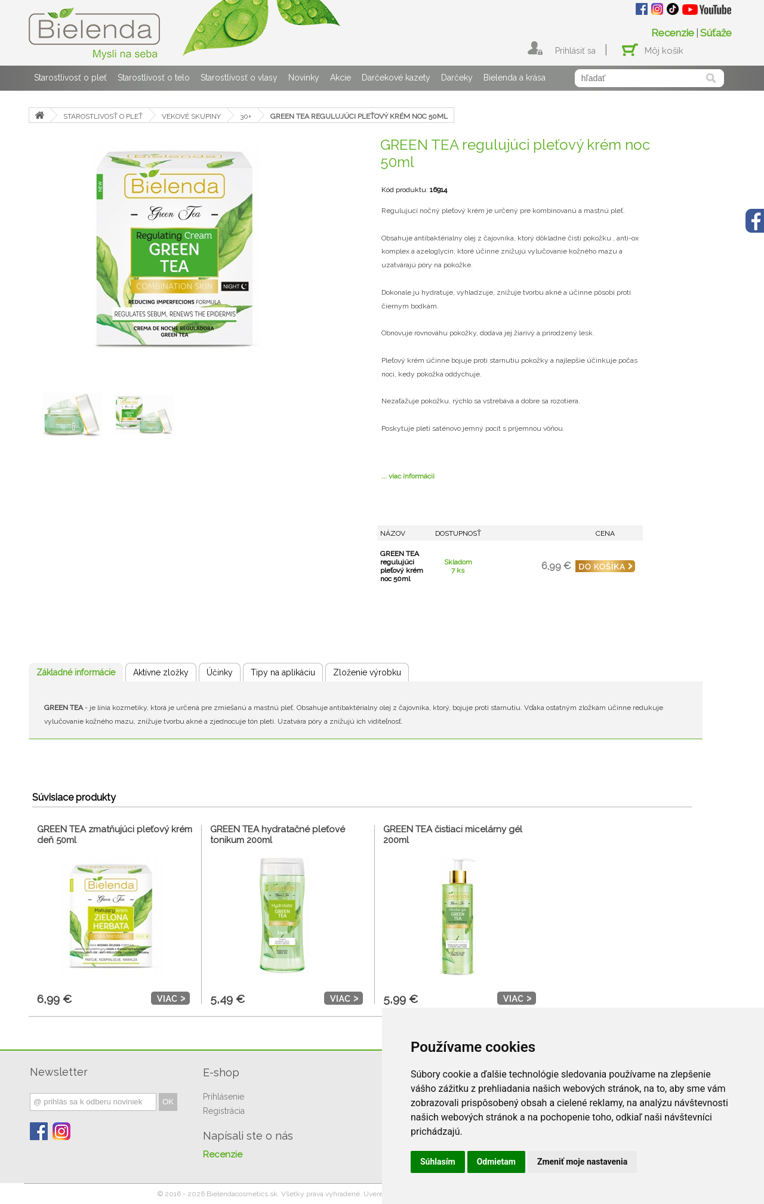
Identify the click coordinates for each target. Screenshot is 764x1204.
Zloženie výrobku (367, 672)
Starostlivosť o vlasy (239, 77)
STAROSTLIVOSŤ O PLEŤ (103, 116)
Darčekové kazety (396, 77)
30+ (245, 116)
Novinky (303, 77)
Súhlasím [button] (437, 1161)
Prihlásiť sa (575, 50)
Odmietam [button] (496, 1161)
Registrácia (224, 1111)
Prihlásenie (223, 1096)
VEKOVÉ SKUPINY (191, 116)
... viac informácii (408, 476)
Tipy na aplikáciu (283, 672)
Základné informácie (75, 672)
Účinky (220, 672)
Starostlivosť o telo (154, 77)
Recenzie (672, 33)
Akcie (340, 77)
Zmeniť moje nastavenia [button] (582, 1161)
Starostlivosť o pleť (70, 77)
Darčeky (457, 77)
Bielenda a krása (514, 77)
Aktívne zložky (161, 672)
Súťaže (716, 33)
